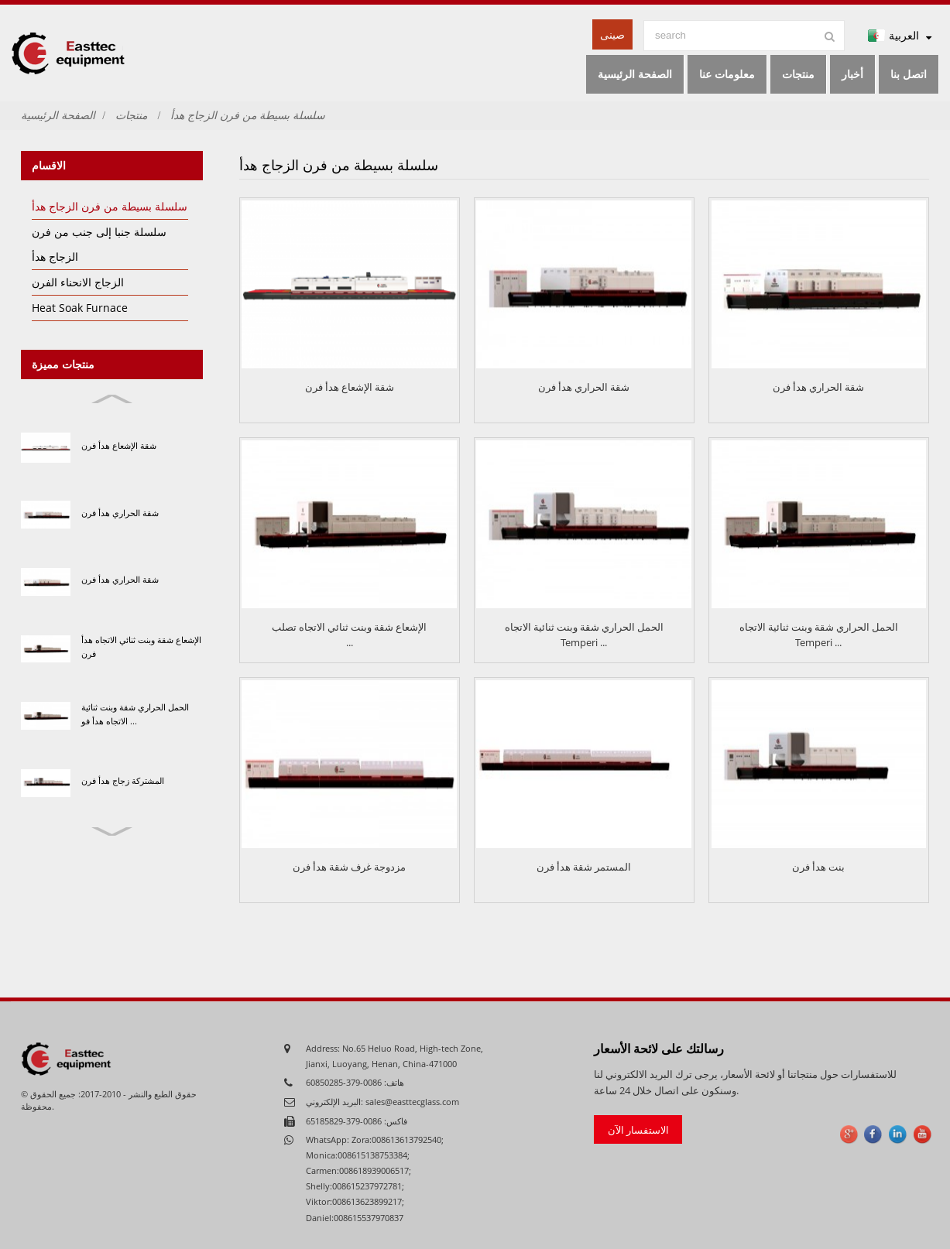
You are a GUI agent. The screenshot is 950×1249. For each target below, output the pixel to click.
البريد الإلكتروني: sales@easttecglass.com (382, 1101)
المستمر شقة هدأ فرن (584, 867)
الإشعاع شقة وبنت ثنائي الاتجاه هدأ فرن (141, 646)
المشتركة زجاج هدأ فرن (122, 780)
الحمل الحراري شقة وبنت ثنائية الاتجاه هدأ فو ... (135, 714)
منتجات (131, 115)
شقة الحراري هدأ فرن (120, 512)
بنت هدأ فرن (818, 867)
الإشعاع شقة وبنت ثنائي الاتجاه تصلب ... (349, 634)
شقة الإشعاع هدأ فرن (118, 445)
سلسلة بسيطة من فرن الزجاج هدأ (247, 115)
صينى (612, 34)
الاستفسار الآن (638, 1130)
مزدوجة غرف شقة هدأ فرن (349, 867)
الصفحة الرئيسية (58, 115)
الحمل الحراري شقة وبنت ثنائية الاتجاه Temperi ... (584, 634)
